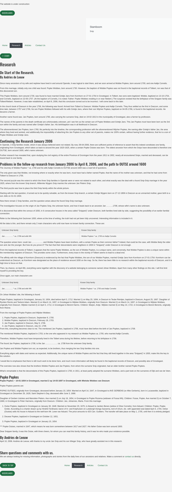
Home (4, 45)
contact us (129, 456)
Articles (28, 45)
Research (16, 45)
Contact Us (40, 45)
